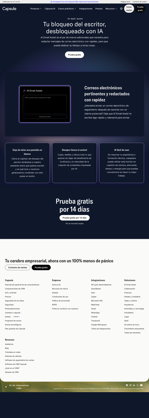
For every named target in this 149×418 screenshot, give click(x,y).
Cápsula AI (50, 8)
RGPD (54, 305)
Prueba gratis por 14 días (75, 217)
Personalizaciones (12, 309)
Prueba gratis (140, 8)
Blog (7, 348)
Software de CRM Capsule (16, 364)
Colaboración (129, 289)
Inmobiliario (128, 313)
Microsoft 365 (97, 301)
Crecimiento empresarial (134, 329)
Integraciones (85, 8)
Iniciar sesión (129, 8)
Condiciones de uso (60, 297)
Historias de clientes (13, 356)
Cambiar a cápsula (12, 313)
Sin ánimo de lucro (131, 325)
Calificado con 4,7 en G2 (11, 1)
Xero (93, 293)
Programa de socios (13, 321)
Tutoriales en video (12, 352)
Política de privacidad (61, 301)
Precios (99, 8)
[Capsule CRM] (9, 9)
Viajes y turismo (130, 301)
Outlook (94, 317)
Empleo (55, 293)
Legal (126, 317)
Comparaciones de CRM (15, 289)
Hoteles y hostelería (132, 297)
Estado (13, 316)
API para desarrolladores (101, 285)
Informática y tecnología (134, 309)
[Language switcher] (121, 8)
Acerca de (56, 285)
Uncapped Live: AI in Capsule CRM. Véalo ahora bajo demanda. (76, 1)
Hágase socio (125, 1)
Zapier (93, 297)
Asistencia (9, 344)
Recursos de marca (60, 289)
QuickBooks (96, 289)
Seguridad (9, 305)
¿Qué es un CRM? (12, 368)
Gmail (93, 309)
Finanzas (127, 293)
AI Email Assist (130, 285)
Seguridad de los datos (14, 301)
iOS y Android (10, 293)
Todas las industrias (132, 333)
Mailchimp (95, 305)
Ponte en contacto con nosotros (65, 309)
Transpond (95, 321)
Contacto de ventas (139, 1)
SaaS (126, 321)
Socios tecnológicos (13, 325)
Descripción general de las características (22, 285)
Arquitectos (129, 305)
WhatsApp (95, 313)
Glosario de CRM (12, 372)
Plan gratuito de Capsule (15, 329)
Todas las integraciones (100, 329)
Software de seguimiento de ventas (19, 360)
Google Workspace (99, 325)
